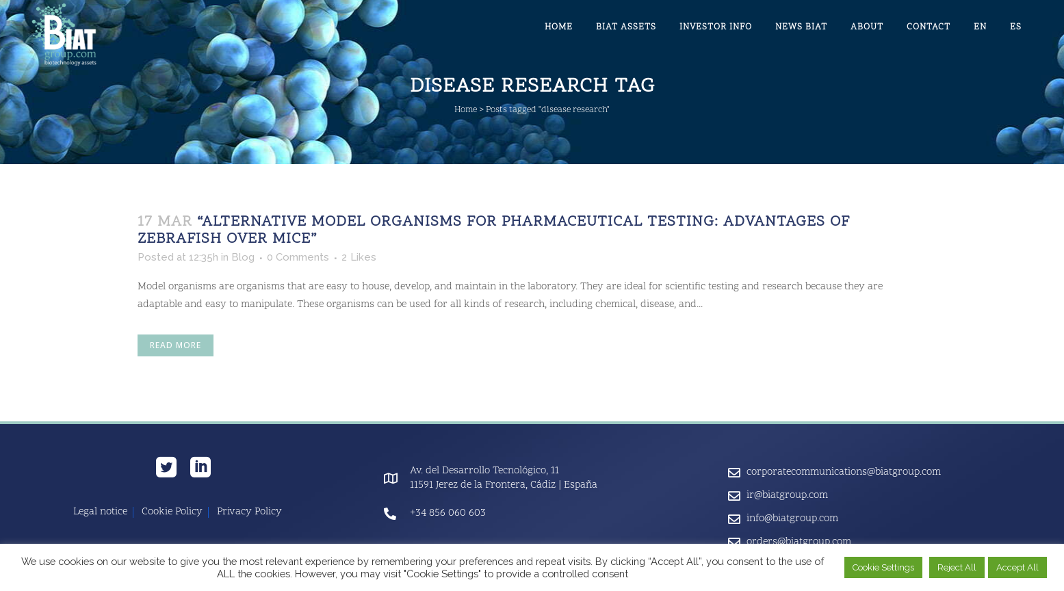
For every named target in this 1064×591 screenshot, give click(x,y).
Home (465, 110)
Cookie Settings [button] (883, 567)
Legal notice (100, 512)
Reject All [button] (956, 567)
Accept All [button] (1017, 567)
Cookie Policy (172, 512)
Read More (175, 345)
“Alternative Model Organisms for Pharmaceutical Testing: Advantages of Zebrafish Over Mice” (494, 231)
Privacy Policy (249, 512)
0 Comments (298, 257)
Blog (243, 257)
